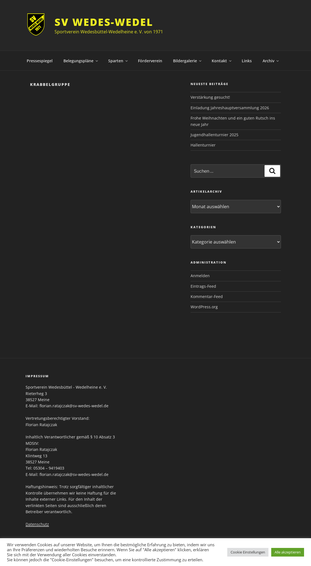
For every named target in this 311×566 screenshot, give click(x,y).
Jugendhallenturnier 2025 (214, 134)
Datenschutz (37, 524)
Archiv (271, 60)
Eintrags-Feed (203, 286)
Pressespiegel (40, 60)
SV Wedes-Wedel (104, 22)
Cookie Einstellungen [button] (248, 552)
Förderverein (150, 60)
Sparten (118, 60)
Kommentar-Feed (207, 296)
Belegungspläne (81, 60)
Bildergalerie (187, 60)
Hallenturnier (203, 145)
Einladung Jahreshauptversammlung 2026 (230, 107)
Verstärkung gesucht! (210, 97)
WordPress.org (204, 306)
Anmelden (200, 275)
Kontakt (222, 60)
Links (247, 60)
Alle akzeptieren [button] (288, 552)
